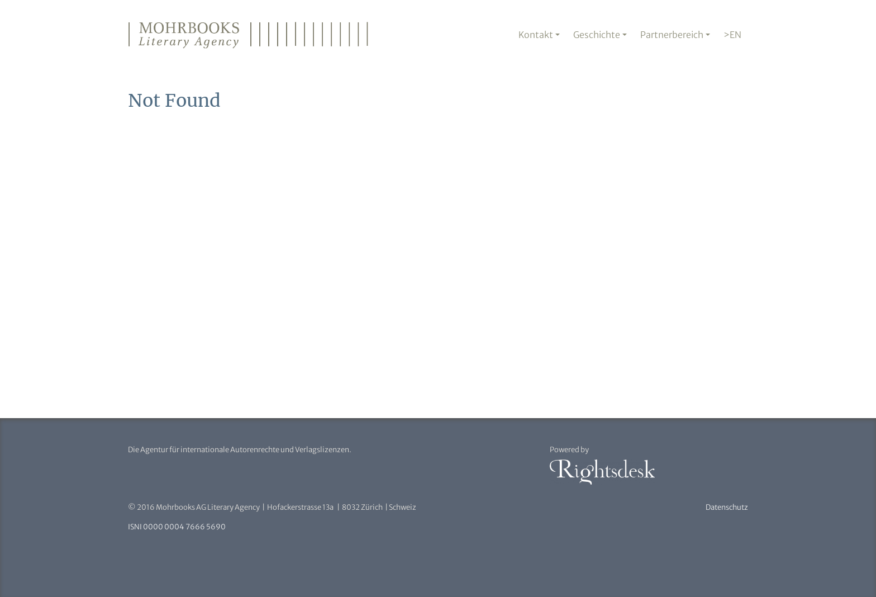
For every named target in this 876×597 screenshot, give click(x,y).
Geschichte (596, 34)
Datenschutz (727, 507)
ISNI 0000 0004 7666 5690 (177, 527)
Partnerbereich (671, 34)
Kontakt (535, 34)
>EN (732, 34)
